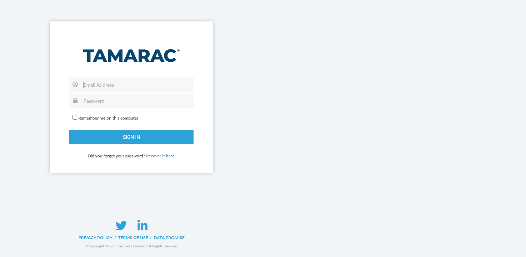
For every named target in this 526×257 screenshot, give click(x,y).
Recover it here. (160, 155)
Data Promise (169, 237)
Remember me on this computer (108, 118)
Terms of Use (133, 237)
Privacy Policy (95, 237)
